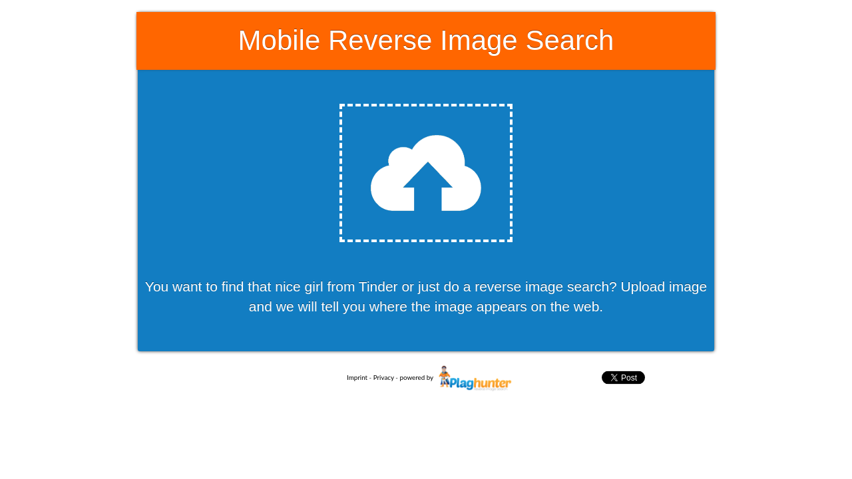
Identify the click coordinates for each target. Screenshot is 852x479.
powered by (457, 377)
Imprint (357, 377)
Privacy (383, 377)
